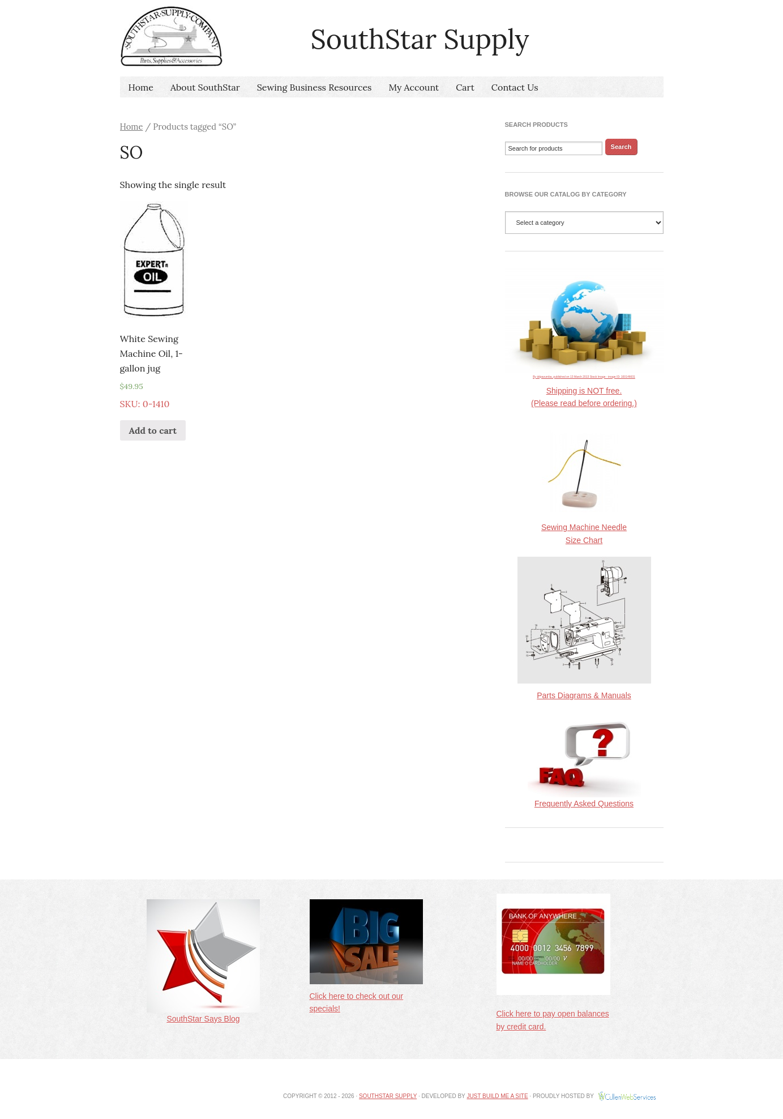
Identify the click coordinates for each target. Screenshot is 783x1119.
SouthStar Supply (388, 1096)
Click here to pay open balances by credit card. (553, 1010)
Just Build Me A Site (497, 1096)
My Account (414, 87)
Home (141, 87)
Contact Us (514, 87)
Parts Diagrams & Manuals (584, 695)
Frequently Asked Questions (584, 799)
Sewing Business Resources (314, 87)
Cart (465, 87)
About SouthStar (205, 87)
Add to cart (153, 430)
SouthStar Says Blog (203, 1014)
